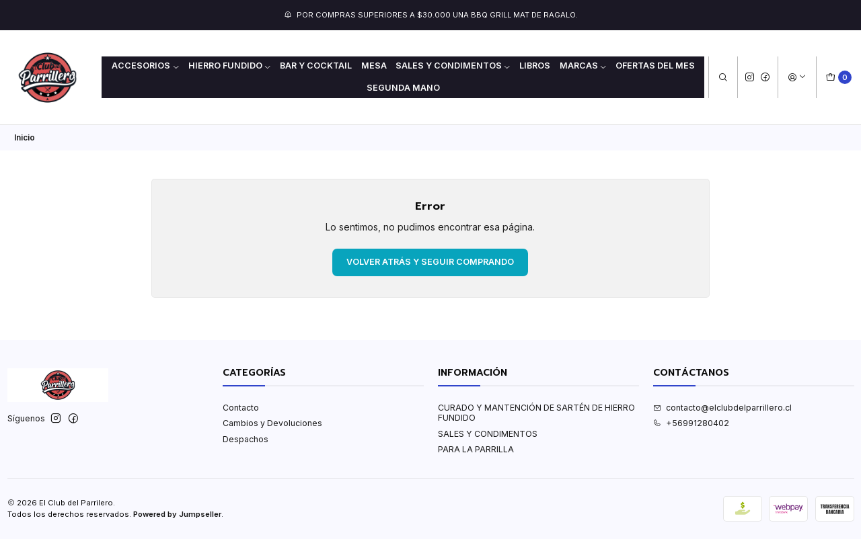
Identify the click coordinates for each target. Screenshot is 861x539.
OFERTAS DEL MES (655, 65)
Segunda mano (403, 88)
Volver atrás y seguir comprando (430, 262)
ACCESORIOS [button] (146, 65)
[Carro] (839, 77)
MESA (374, 65)
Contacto (241, 408)
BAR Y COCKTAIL (316, 65)
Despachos (245, 439)
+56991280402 (691, 423)
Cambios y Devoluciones (272, 423)
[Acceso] (797, 77)
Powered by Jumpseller (177, 514)
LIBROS (534, 65)
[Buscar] (723, 77)
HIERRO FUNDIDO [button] (230, 65)
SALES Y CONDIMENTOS (487, 434)
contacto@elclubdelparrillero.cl (722, 408)
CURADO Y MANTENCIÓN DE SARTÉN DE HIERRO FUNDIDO (536, 413)
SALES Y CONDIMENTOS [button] (453, 65)
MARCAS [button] (583, 65)
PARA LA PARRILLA (476, 449)
